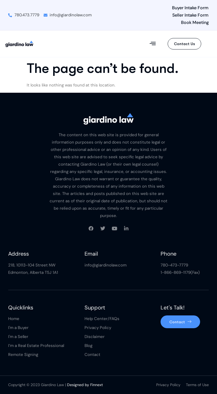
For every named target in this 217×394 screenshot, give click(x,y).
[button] (152, 44)
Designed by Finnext (85, 384)
